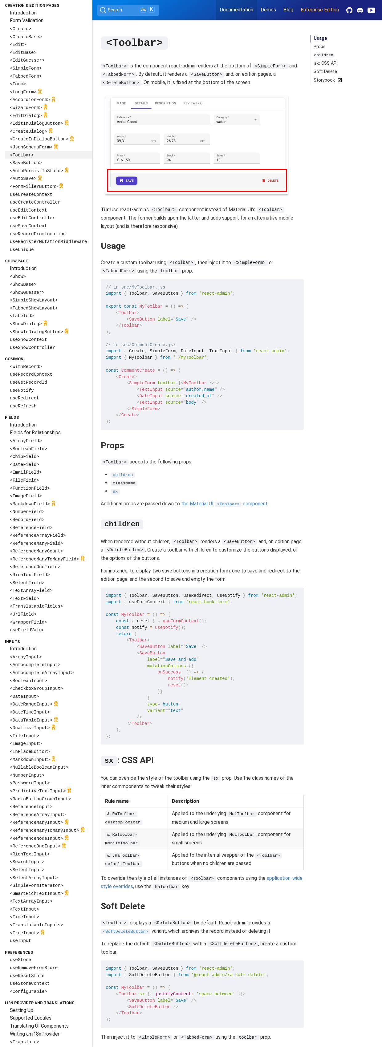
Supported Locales (30, 1018)
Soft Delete (325, 71)
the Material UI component (224, 503)
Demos (268, 10)
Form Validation (26, 20)
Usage (320, 38)
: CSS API (326, 63)
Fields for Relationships (35, 432)
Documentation (236, 10)
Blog (288, 10)
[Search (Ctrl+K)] (128, 10)
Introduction (23, 13)
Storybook (327, 80)
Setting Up (21, 1010)
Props (320, 46)
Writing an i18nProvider (34, 1034)
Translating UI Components (39, 1026)
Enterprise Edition (320, 10)
